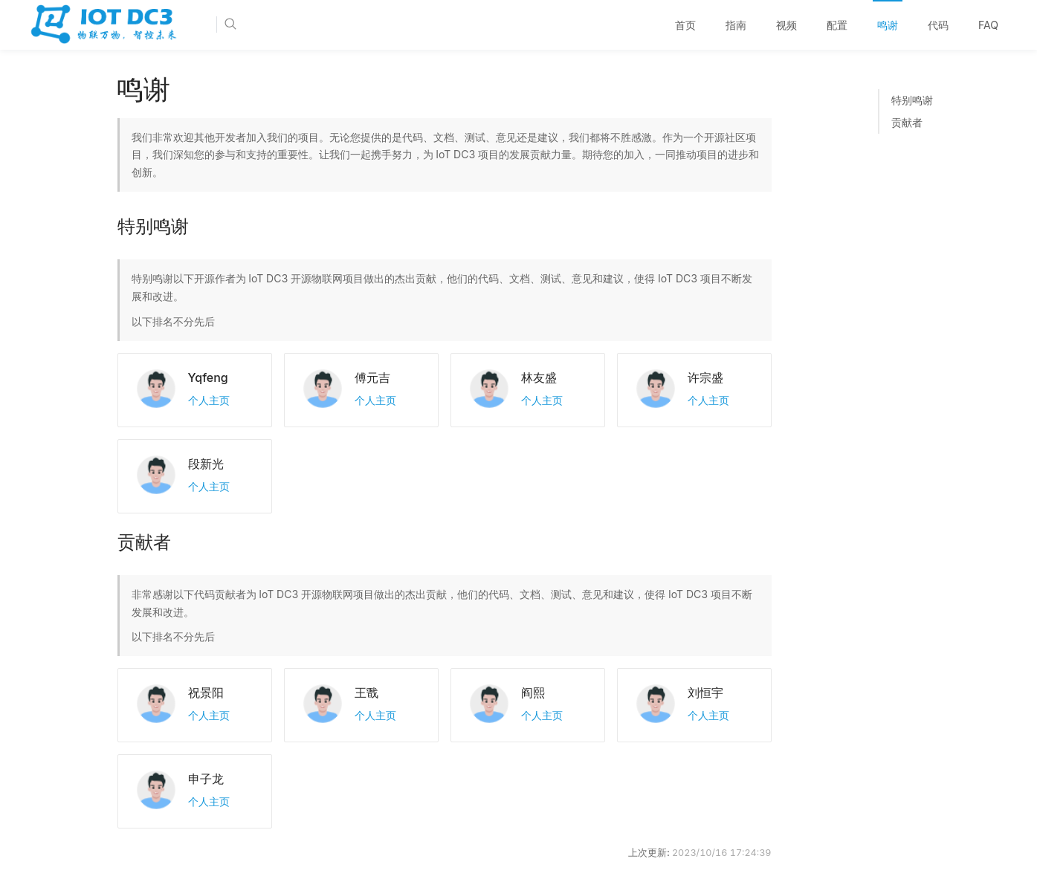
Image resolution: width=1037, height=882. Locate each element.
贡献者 (907, 123)
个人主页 (209, 400)
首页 (685, 25)
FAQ (988, 25)
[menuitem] (685, 25)
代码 (938, 25)
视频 (786, 25)
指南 (736, 25)
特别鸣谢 (912, 100)
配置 (837, 25)
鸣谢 (887, 25)
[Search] (275, 24)
